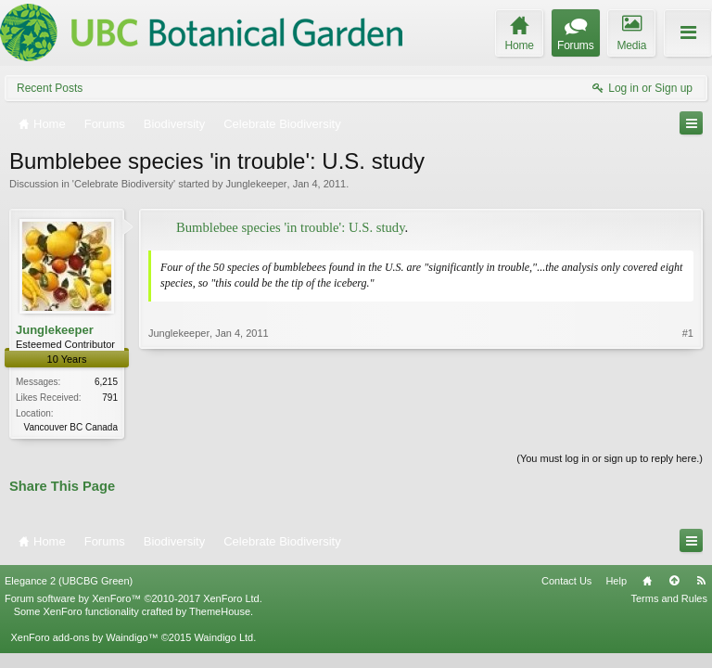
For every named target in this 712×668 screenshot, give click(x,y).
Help (616, 580)
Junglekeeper (255, 183)
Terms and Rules (668, 598)
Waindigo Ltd (223, 637)
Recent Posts (50, 88)
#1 (687, 333)
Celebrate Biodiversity (123, 183)
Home (647, 580)
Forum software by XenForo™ (133, 598)
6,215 (106, 382)
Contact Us (566, 580)
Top (674, 580)
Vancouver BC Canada (70, 427)
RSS (700, 580)
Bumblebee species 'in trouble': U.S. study (290, 227)
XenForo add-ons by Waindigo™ (84, 637)
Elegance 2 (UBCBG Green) (69, 580)
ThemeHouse (219, 611)
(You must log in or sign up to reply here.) (609, 458)
